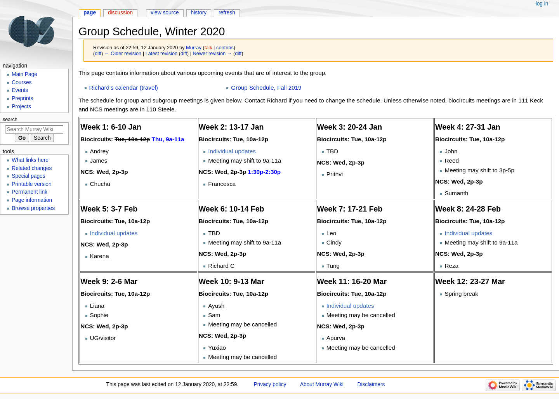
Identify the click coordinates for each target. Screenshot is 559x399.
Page (89, 13)
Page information (32, 200)
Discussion (120, 13)
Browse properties (33, 208)
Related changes (32, 168)
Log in (542, 4)
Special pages (28, 176)
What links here (30, 160)
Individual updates (232, 151)
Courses (21, 82)
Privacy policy (270, 384)
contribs (225, 47)
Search (10, 119)
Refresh (227, 13)
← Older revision (122, 53)
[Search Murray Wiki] (34, 129)
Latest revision (162, 53)
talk (208, 47)
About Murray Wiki (322, 384)
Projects (21, 106)
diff (98, 53)
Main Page (24, 74)
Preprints (22, 98)
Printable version (31, 184)
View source (165, 13)
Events (20, 90)
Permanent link (29, 192)
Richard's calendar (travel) (123, 87)
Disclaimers (371, 384)
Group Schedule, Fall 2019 (266, 87)
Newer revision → (212, 53)
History (199, 13)
